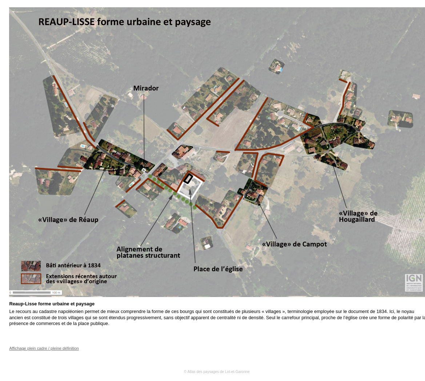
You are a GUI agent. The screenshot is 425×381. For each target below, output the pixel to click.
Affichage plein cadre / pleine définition (44, 348)
